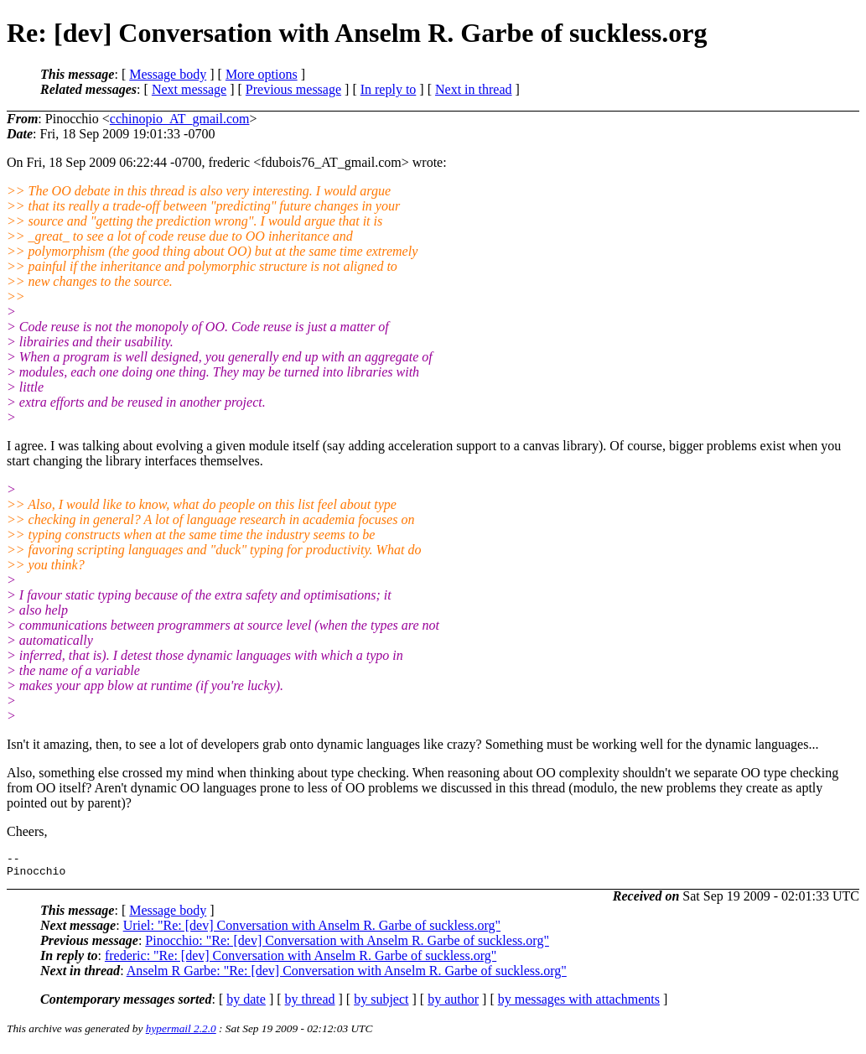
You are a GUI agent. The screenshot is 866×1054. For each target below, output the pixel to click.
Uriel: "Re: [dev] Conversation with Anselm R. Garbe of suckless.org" (311, 930)
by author (453, 1004)
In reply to (388, 89)
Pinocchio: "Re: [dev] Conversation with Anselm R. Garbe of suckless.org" (347, 945)
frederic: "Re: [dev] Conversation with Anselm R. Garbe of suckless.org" (300, 960)
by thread (310, 1004)
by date (246, 1004)
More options (262, 74)
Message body (167, 74)
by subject (381, 1004)
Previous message (293, 89)
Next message (189, 89)
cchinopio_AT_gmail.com (180, 119)
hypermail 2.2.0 (181, 1033)
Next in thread (473, 89)
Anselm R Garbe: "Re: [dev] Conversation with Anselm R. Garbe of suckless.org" (347, 975)
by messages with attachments (579, 1004)
